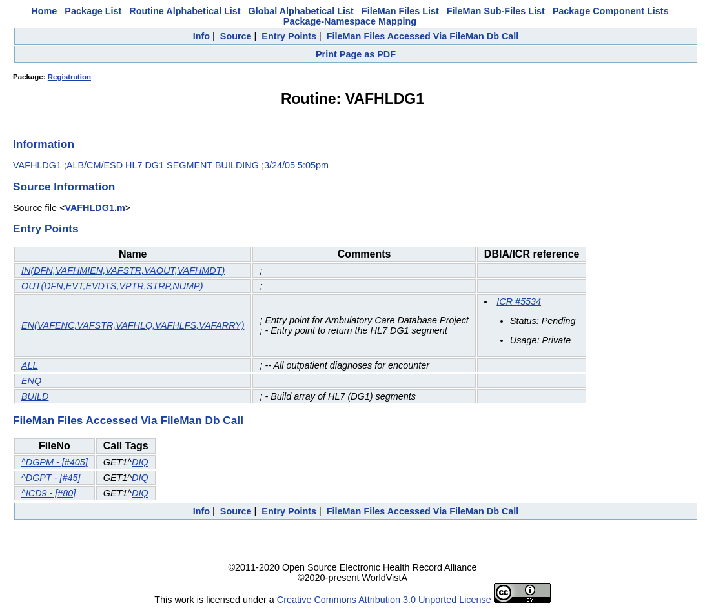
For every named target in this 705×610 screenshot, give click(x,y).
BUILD (34, 396)
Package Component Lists (611, 11)
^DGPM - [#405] (54, 462)
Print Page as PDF (356, 54)
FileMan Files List (400, 11)
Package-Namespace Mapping (349, 21)
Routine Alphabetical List (184, 11)
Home (44, 11)
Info (201, 36)
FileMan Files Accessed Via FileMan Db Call (423, 36)
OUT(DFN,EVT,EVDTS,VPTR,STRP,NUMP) (112, 286)
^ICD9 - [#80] (48, 493)
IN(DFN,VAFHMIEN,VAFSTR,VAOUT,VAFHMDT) (123, 270)
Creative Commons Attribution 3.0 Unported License (384, 600)
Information (43, 143)
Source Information (64, 186)
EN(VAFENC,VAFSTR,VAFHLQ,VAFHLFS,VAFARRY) (132, 325)
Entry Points (288, 36)
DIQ (140, 462)
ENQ (31, 381)
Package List (93, 11)
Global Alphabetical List (300, 11)
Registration (69, 77)
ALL (29, 365)
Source (236, 36)
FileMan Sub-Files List (496, 11)
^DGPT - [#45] (51, 478)
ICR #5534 (518, 301)
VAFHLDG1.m (95, 208)
